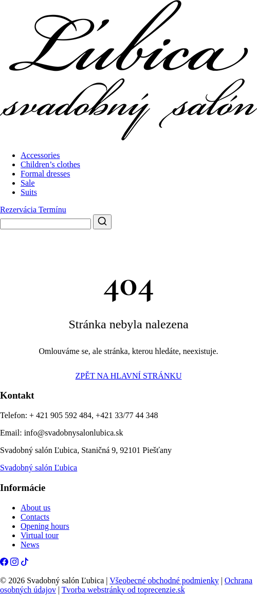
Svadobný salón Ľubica (38, 467)
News (30, 544)
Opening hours (45, 526)
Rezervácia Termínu (33, 209)
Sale (28, 183)
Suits (29, 192)
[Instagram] (14, 563)
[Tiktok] (25, 563)
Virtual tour (40, 535)
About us (35, 507)
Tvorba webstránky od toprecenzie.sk (123, 589)
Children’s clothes (50, 164)
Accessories (40, 155)
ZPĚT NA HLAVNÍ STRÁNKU (129, 375)
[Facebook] (4, 563)
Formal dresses (45, 173)
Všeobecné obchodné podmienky (163, 580)
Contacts (35, 516)
